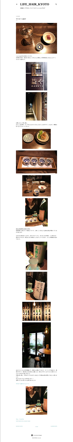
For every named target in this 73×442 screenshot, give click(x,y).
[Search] (56, 4)
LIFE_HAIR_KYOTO (34, 4)
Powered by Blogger (36, 435)
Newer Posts (19, 426)
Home (36, 426)
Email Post (21, 419)
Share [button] (17, 419)
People (28, 421)
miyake (25, 421)
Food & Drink (20, 421)
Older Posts (54, 426)
